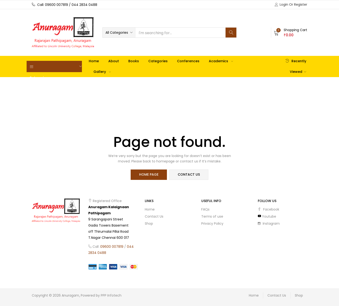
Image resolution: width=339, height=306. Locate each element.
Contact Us (154, 216)
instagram (269, 223)
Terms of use (212, 216)
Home (94, 61)
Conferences (188, 61)
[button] (119, 32)
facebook (268, 209)
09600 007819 (111, 246)
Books (133, 61)
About (113, 61)
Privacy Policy (212, 223)
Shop (149, 223)
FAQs (205, 209)
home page (148, 174)
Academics (221, 61)
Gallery (102, 71)
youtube (267, 216)
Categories (158, 61)
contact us (189, 174)
